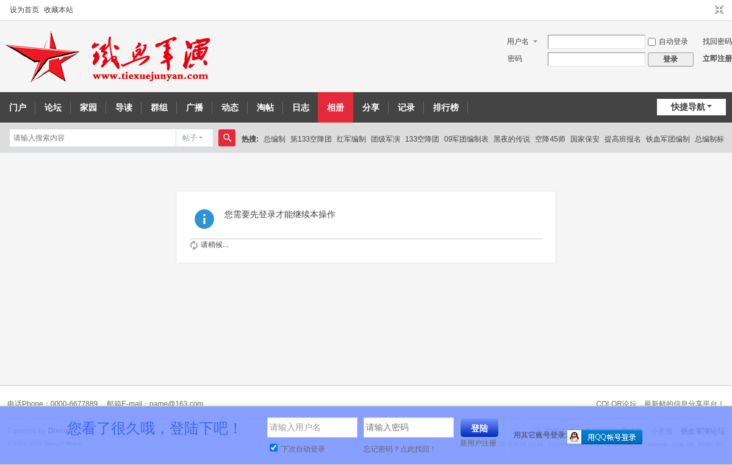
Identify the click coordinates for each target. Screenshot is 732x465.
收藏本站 (58, 9)
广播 (194, 107)
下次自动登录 (297, 449)
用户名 (518, 41)
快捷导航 (688, 107)
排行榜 (446, 107)
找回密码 (717, 41)
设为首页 (24, 9)
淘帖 (265, 107)
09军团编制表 (466, 139)
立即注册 (717, 58)
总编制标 (709, 139)
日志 (300, 107)
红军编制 (351, 139)
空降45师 (550, 139)
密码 (515, 58)
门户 (17, 107)
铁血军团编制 (668, 139)
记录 (406, 107)
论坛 (53, 107)
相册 (335, 107)
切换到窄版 (719, 10)
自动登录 (668, 41)
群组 (159, 107)
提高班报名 (623, 139)
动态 (230, 107)
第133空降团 (311, 139)
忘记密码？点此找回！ (400, 449)
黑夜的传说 (511, 139)
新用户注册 (478, 443)
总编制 (274, 139)
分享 (370, 107)
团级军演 (385, 139)
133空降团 (422, 139)
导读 (123, 107)
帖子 (189, 138)
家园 (88, 107)
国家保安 (585, 139)
